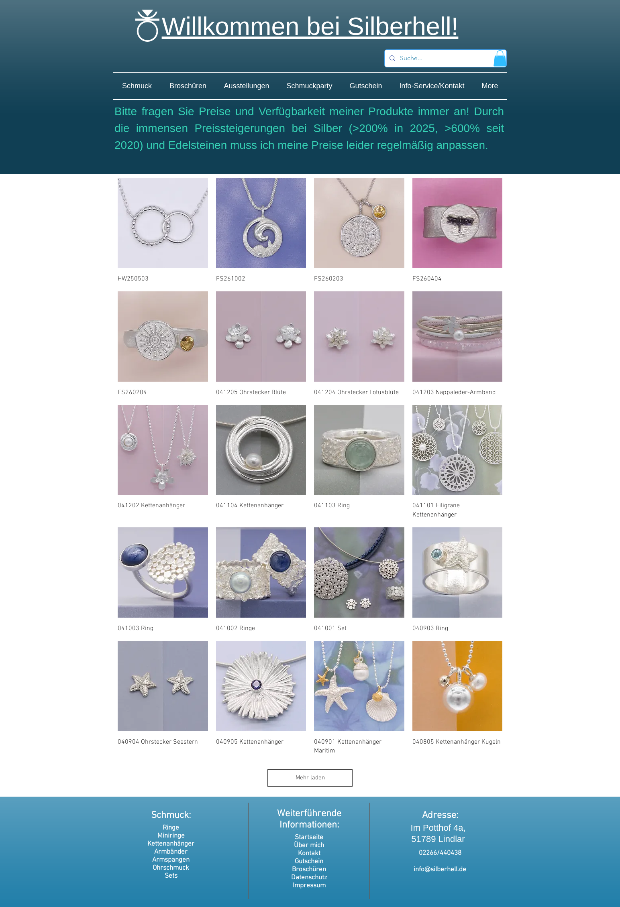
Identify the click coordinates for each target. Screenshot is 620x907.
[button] (500, 58)
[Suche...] (444, 58)
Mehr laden (310, 777)
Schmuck (170, 815)
